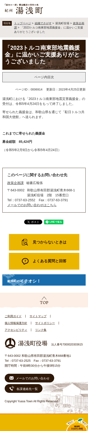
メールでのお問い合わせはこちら (32, 205)
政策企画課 (15, 183)
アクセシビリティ (16, 330)
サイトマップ (38, 316)
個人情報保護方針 (16, 323)
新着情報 (33, 422)
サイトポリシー (45, 323)
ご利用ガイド (13, 316)
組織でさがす (43, 23)
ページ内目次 (44, 77)
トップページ (22, 23)
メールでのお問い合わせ (33, 378)
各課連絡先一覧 (27, 389)
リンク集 (40, 330)
